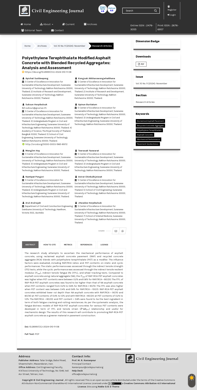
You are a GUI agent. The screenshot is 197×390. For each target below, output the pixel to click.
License (104, 245)
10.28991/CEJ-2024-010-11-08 (44, 326)
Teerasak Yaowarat (87, 150)
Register (172, 8)
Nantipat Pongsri (33, 176)
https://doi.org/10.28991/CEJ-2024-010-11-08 (46, 72)
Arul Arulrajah (31, 202)
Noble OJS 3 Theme (108, 386)
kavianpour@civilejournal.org (87, 367)
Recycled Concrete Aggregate (150, 125)
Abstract (30, 245)
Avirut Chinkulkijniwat (88, 176)
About (45, 24)
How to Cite (49, 245)
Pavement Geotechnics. (148, 144)
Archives (90, 24)
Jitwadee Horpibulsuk (88, 202)
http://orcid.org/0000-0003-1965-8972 (44, 144)
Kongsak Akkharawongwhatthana (95, 78)
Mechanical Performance (148, 139)
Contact (57, 30)
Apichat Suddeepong (35, 78)
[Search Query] (138, 10)
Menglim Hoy (31, 150)
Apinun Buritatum (86, 104)
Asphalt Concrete (145, 135)
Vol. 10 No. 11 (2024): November (69, 46)
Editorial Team (31, 30)
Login (172, 14)
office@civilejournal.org (84, 374)
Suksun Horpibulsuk (34, 104)
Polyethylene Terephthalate (149, 130)
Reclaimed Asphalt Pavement (150, 121)
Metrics (68, 245)
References (86, 245)
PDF (37, 334)
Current (68, 24)
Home (26, 24)
